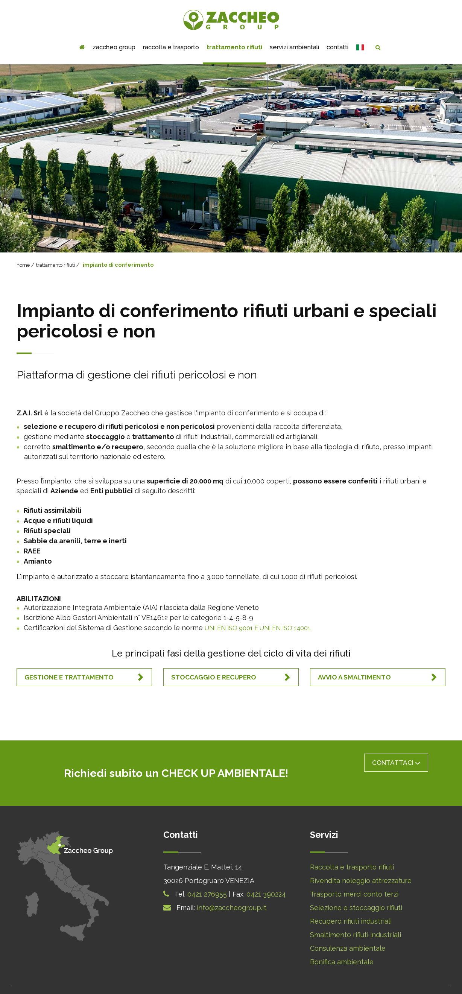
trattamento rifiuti (234, 47)
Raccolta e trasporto (171, 47)
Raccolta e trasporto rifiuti (352, 847)
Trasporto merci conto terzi (354, 874)
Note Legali (284, 979)
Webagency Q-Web (365, 979)
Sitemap (319, 979)
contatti (337, 47)
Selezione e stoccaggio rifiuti (356, 887)
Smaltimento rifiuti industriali (355, 914)
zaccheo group (114, 47)
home (24, 264)
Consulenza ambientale (348, 928)
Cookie (224, 979)
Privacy (251, 979)
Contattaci (396, 762)
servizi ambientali (294, 47)
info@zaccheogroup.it (231, 887)
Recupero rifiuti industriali (351, 901)
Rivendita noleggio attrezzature (361, 860)
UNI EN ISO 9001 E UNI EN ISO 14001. (265, 627)
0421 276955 (207, 874)
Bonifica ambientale (342, 941)
